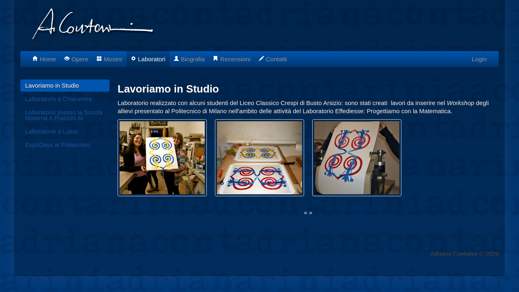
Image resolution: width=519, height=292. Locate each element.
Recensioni (231, 59)
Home (44, 59)
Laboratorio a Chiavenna (58, 98)
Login (479, 59)
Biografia (189, 59)
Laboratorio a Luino (51, 131)
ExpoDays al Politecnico (57, 144)
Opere (76, 59)
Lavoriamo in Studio (52, 85)
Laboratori (148, 59)
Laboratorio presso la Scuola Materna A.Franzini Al (64, 115)
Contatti (273, 59)
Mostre (109, 59)
